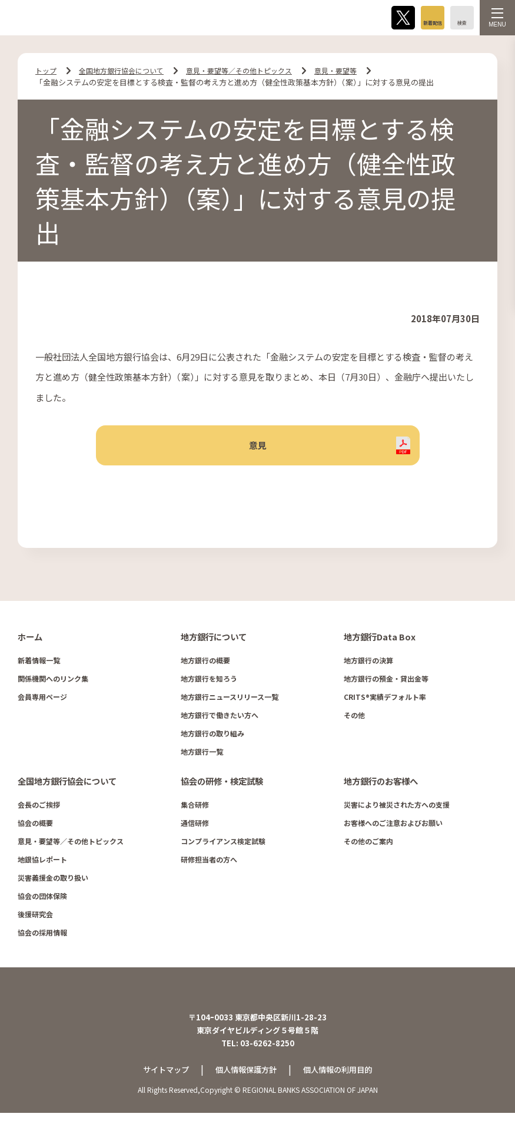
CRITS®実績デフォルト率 (385, 703)
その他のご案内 (368, 847)
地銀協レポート (42, 865)
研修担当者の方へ (209, 865)
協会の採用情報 (42, 938)
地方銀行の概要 (205, 667)
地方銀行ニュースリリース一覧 (229, 703)
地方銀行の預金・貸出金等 (386, 685)
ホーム (30, 643)
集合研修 (195, 810)
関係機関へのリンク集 (53, 685)
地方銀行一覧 (202, 758)
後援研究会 (35, 920)
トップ (46, 70)
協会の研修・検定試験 (222, 787)
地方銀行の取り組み (212, 740)
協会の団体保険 (42, 902)
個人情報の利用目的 (342, 1083)
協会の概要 (35, 829)
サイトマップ (161, 1083)
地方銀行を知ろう (209, 685)
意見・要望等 (355, 70)
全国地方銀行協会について (126, 70)
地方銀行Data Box (379, 643)
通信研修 (195, 829)
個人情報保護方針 (245, 1083)
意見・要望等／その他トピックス (252, 70)
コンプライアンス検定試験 (223, 847)
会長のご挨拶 (39, 810)
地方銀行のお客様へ (381, 787)
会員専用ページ (42, 703)
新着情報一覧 (39, 667)
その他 (354, 721)
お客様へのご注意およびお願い (393, 829)
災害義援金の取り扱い (53, 883)
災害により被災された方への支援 (397, 810)
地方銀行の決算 (368, 667)
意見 (257, 449)
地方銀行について (214, 643)
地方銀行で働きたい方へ (219, 721)
